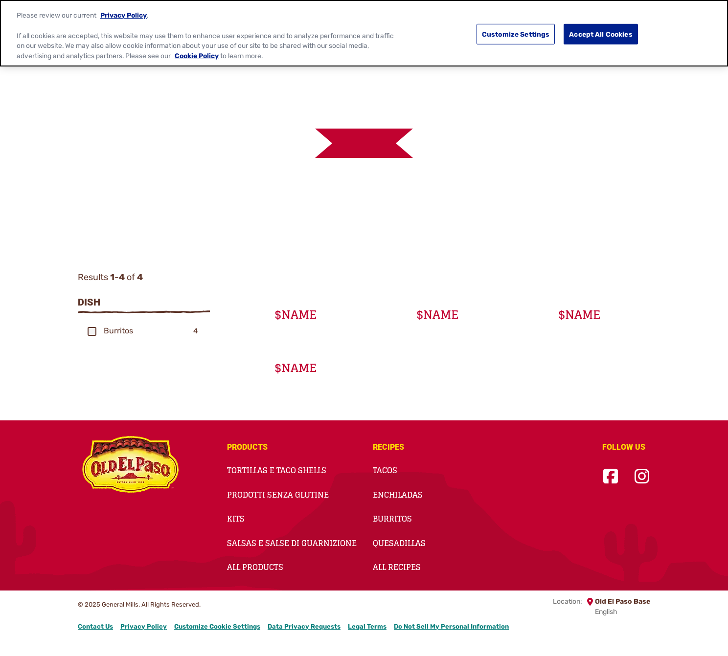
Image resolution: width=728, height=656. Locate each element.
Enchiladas (398, 495)
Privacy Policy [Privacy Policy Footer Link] (143, 626)
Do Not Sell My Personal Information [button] (451, 626)
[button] (92, 331)
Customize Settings (516, 33)
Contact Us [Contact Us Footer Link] (95, 626)
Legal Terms (367, 626)
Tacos (385, 470)
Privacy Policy (123, 15)
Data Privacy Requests (304, 626)
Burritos (392, 518)
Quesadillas (399, 543)
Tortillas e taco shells (276, 470)
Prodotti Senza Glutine (278, 495)
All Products (255, 567)
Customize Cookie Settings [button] (217, 626)
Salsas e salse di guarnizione (292, 543)
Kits (236, 518)
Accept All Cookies (601, 33)
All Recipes (397, 567)
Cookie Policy (197, 55)
